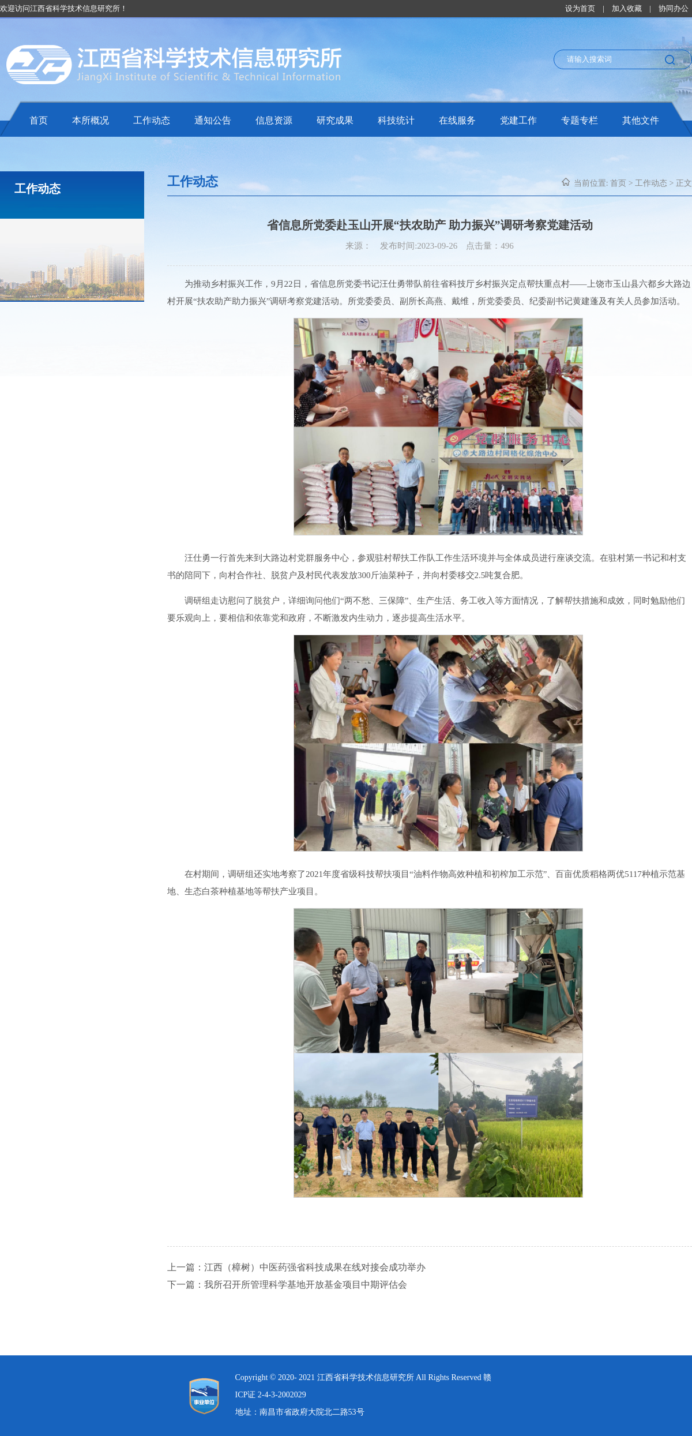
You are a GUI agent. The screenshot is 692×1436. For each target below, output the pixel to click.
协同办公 (674, 8)
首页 (38, 120)
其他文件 (640, 120)
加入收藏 (627, 8)
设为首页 (580, 8)
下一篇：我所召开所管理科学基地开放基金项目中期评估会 (287, 1284)
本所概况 (90, 120)
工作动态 (151, 120)
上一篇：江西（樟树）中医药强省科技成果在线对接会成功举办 (296, 1267)
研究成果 (335, 120)
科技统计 (396, 120)
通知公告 (212, 120)
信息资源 (273, 120)
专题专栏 (579, 120)
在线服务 (457, 120)
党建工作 (518, 120)
